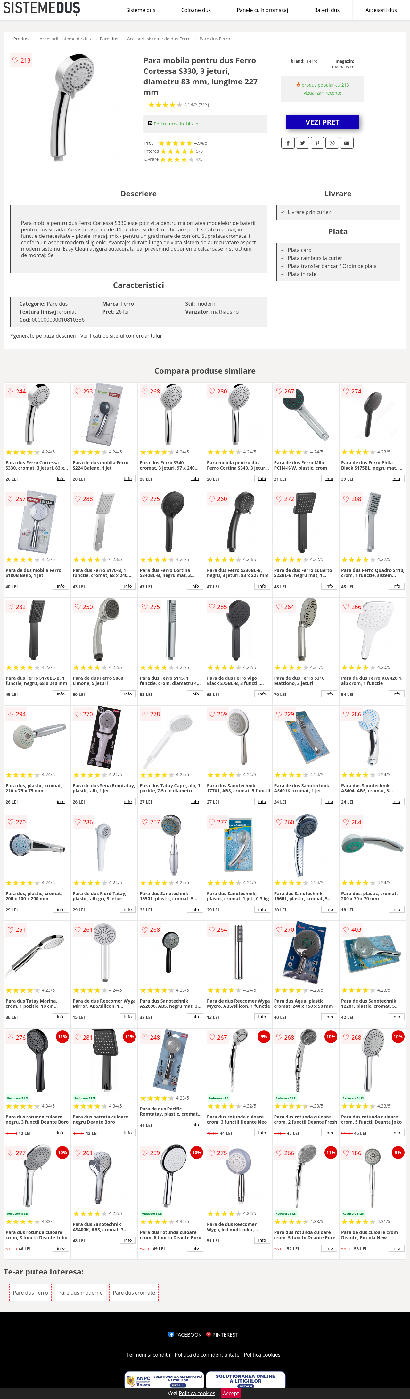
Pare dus (109, 39)
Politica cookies (262, 1354)
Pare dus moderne (80, 1292)
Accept (231, 1393)
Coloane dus (196, 9)
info (61, 478)
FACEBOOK (184, 1334)
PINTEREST (222, 1334)
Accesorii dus (381, 9)
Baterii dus (327, 9)
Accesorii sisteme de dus (65, 39)
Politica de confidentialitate (207, 1354)
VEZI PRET (323, 121)
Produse (21, 39)
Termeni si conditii (148, 1354)
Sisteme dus (140, 9)
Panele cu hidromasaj (262, 9)
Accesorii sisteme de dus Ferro (159, 39)
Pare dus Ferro (215, 39)
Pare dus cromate (134, 1292)
